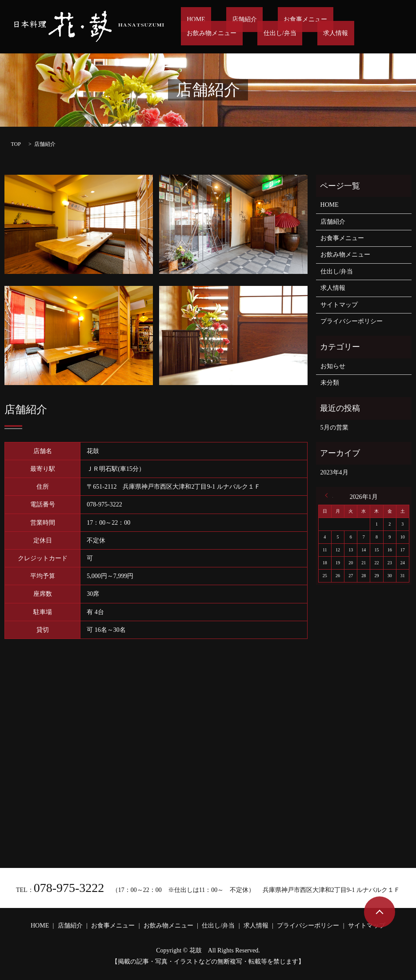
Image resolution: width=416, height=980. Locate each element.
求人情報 (240, 33)
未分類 (329, 382)
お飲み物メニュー (337, 20)
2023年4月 (334, 472)
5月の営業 (334, 427)
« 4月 (329, 495)
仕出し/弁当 (197, 33)
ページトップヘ (379, 912)
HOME (190, 20)
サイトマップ (339, 304)
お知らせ (332, 366)
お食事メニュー (275, 20)
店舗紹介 (226, 20)
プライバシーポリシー (351, 321)
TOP (15, 144)
